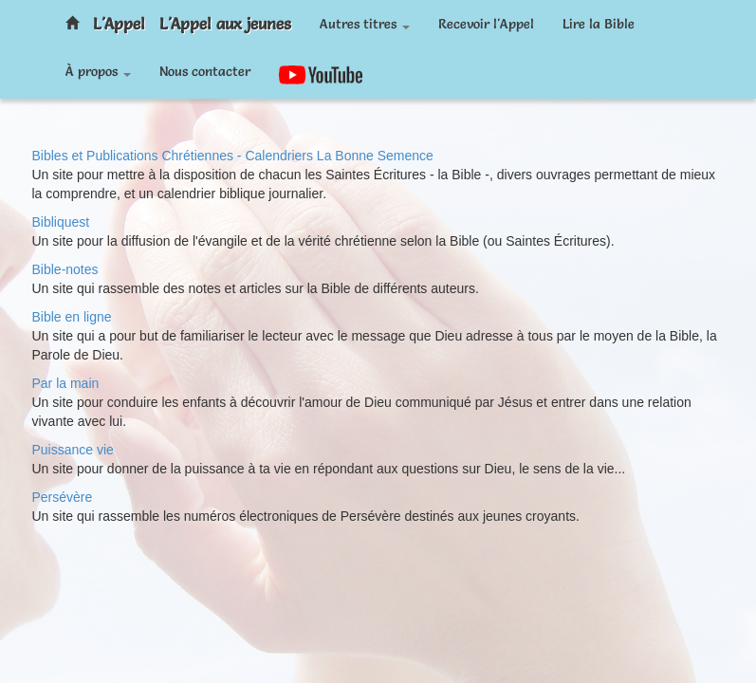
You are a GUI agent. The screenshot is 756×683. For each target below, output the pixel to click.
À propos (98, 71)
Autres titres (365, 23)
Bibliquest (61, 222)
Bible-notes (65, 269)
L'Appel (119, 23)
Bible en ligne (72, 316)
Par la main (66, 383)
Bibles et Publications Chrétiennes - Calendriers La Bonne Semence (232, 155)
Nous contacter (204, 71)
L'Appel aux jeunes (225, 23)
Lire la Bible (598, 23)
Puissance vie (73, 449)
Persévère (62, 497)
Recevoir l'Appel (486, 23)
